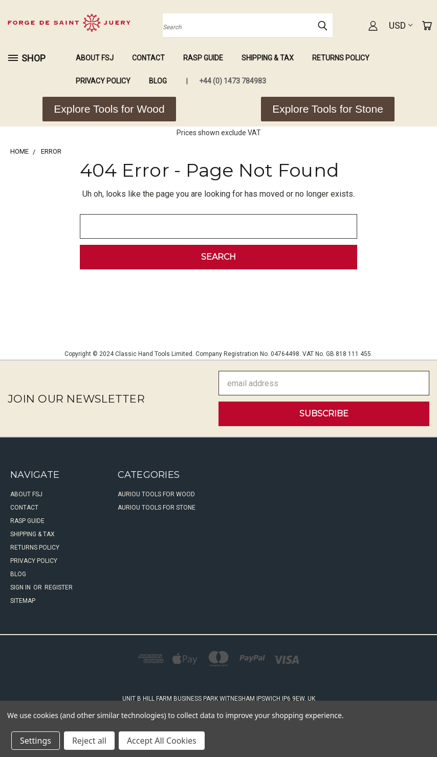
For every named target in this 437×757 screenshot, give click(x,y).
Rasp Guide (203, 58)
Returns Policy (340, 58)
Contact (148, 58)
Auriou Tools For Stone (156, 507)
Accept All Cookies (161, 740)
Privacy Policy (103, 81)
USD (400, 25)
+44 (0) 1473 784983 (232, 81)
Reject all (89, 740)
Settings (35, 740)
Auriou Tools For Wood (156, 494)
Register (59, 587)
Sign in (21, 587)
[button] (109, 109)
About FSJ (95, 58)
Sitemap (22, 600)
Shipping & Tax (268, 58)
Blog (158, 81)
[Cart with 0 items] (427, 25)
